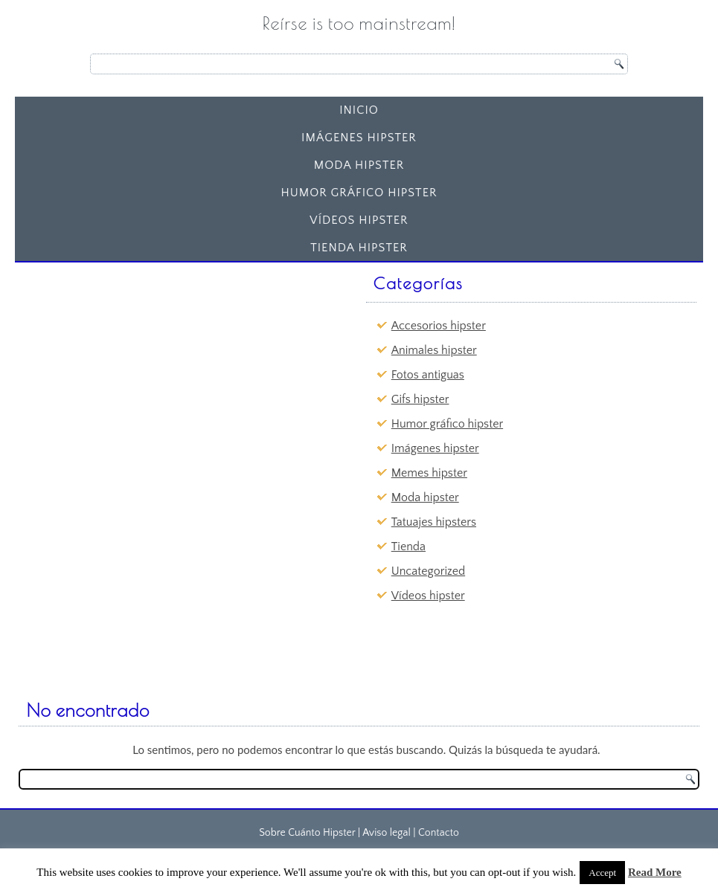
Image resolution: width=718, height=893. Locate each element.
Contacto (438, 833)
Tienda (408, 546)
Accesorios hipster (438, 325)
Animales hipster (434, 350)
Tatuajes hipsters (433, 522)
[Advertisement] (137, 361)
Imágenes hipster (359, 137)
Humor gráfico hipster (359, 192)
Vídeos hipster (359, 220)
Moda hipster (359, 165)
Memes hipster (429, 473)
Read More (655, 872)
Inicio (359, 110)
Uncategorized (428, 571)
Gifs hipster (420, 399)
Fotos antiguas (427, 374)
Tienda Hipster (359, 247)
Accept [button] (602, 872)
